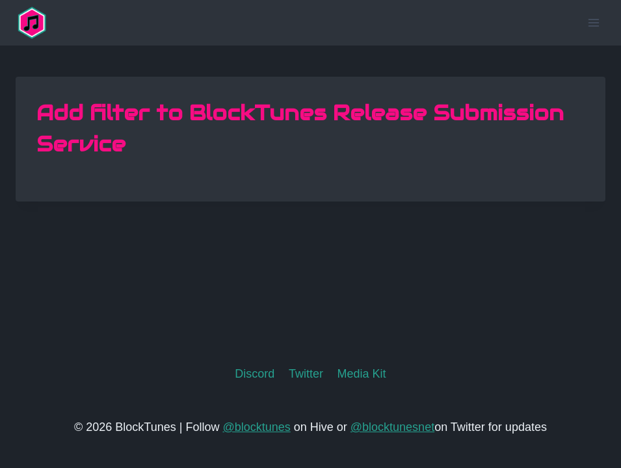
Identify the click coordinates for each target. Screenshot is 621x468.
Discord (254, 373)
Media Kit (361, 373)
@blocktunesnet (392, 427)
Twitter (306, 373)
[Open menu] (593, 22)
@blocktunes (256, 427)
